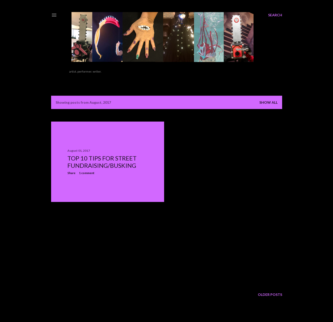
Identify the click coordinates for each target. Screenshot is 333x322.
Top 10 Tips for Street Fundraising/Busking (102, 161)
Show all (268, 102)
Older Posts (270, 294)
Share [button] (71, 173)
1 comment (86, 173)
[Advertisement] (88, 245)
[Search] (275, 15)
